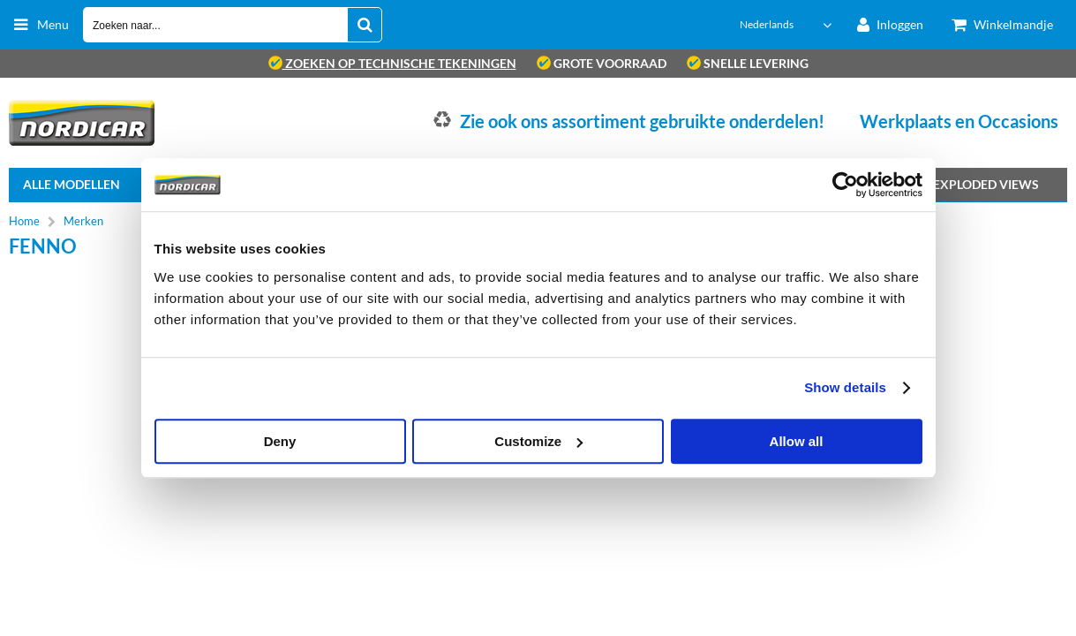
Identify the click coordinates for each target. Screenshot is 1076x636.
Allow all (797, 441)
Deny (280, 441)
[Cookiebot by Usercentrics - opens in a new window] (845, 184)
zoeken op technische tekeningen (392, 63)
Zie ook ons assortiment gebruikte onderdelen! (642, 121)
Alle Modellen (71, 184)
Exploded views (986, 184)
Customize (538, 441)
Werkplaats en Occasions (959, 121)
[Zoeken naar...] (364, 24)
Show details (845, 387)
